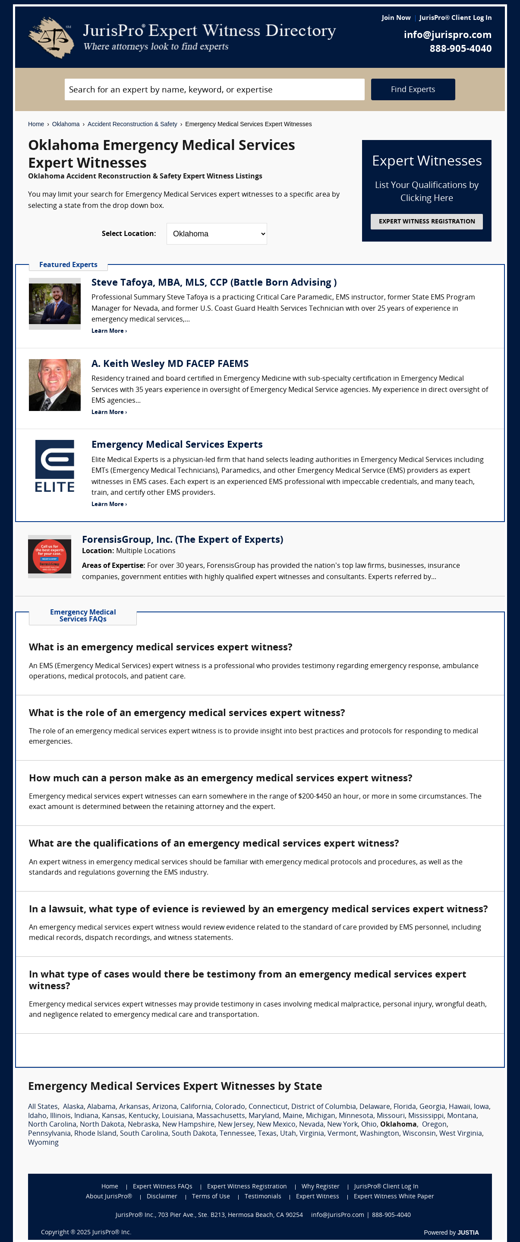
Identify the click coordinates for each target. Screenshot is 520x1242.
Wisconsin (419, 1134)
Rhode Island (95, 1134)
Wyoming (43, 1143)
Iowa (481, 1107)
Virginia (311, 1134)
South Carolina (144, 1134)
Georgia (432, 1107)
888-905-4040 (461, 49)
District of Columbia (323, 1107)
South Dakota (194, 1134)
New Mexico (276, 1124)
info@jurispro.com (448, 36)
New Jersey (235, 1124)
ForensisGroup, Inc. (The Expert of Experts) (182, 540)
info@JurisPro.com (337, 1215)
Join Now (396, 18)
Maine (293, 1116)
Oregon (434, 1124)
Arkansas (134, 1107)
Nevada (311, 1124)
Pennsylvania (49, 1134)
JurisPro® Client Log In (455, 18)
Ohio (369, 1124)
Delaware (374, 1107)
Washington (379, 1134)
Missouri (391, 1116)
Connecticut (268, 1107)
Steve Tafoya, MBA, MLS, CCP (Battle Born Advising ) (214, 283)
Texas (267, 1134)
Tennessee (237, 1134)
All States (43, 1107)
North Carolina (52, 1124)
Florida (405, 1107)
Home (36, 124)
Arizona (164, 1107)
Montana (461, 1116)
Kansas (113, 1116)
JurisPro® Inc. (111, 1232)
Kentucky (143, 1116)
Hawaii (459, 1107)
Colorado (230, 1107)
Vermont (342, 1134)
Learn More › (109, 331)
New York (342, 1124)
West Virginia (460, 1134)
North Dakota (102, 1124)
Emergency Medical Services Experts (177, 445)
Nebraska (143, 1124)
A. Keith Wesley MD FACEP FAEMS (170, 364)
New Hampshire (188, 1124)
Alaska (73, 1107)
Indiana (86, 1116)
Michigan (320, 1116)
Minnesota (356, 1116)
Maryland (264, 1116)
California (195, 1107)
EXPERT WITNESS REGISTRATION (427, 222)
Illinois (60, 1116)
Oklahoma (66, 124)
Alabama (101, 1107)
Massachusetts (220, 1116)
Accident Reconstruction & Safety (132, 124)
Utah (288, 1134)
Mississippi (426, 1116)
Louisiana (177, 1116)
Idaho (37, 1116)
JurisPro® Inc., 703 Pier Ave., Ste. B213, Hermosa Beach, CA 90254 (209, 1215)
